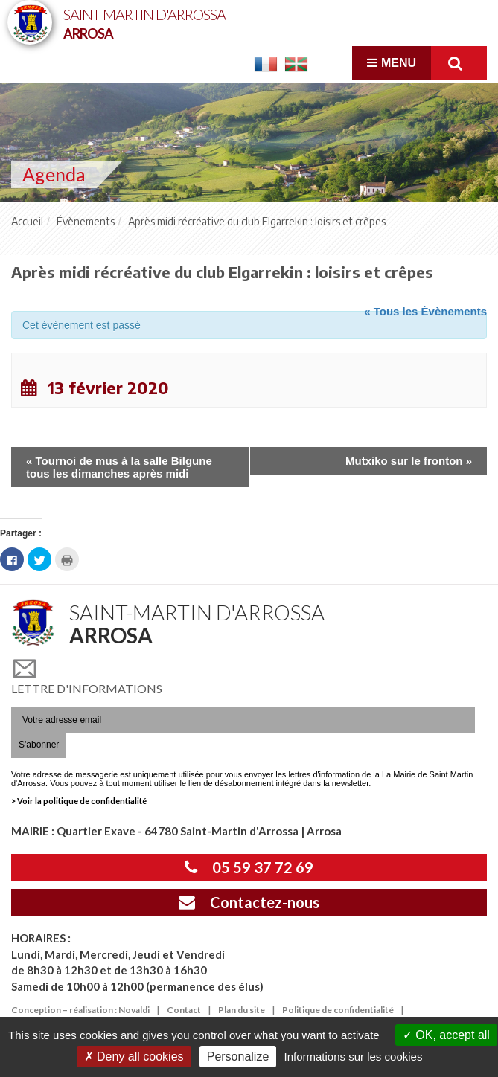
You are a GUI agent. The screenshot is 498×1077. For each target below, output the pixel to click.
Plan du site (241, 1009)
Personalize (238, 1056)
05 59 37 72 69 (249, 867)
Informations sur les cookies (353, 1056)
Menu (391, 63)
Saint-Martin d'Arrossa (144, 23)
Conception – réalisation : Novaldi (80, 1009)
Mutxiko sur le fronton (408, 460)
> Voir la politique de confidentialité (79, 801)
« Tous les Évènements (425, 311)
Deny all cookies (134, 1056)
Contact (184, 1009)
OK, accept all (446, 1035)
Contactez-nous (249, 902)
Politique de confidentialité (338, 1009)
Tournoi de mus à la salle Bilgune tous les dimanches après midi (119, 467)
